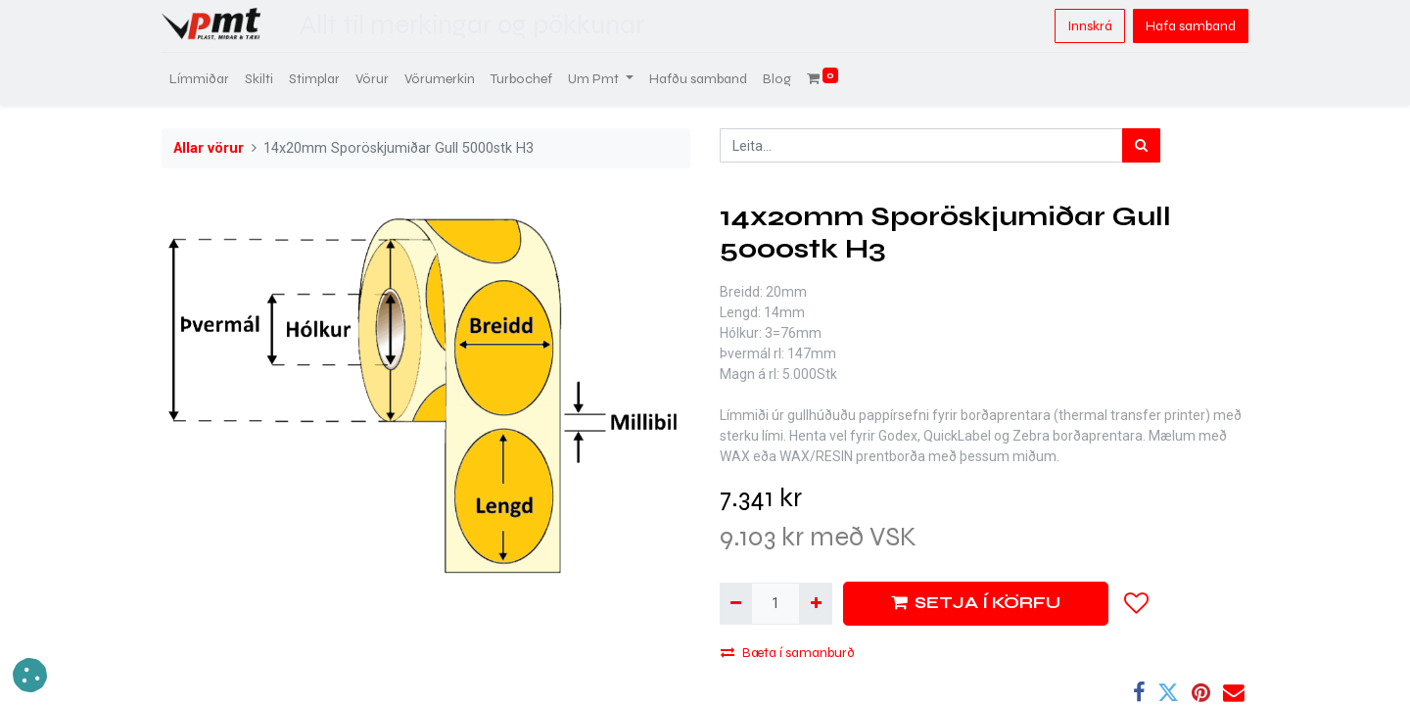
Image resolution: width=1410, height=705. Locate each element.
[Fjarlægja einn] (736, 604)
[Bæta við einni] (815, 604)
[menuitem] (199, 79)
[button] (1136, 603)
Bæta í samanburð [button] (788, 652)
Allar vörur (208, 148)
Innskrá (1089, 26)
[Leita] (1141, 145)
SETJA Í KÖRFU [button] (975, 602)
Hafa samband (1191, 26)
